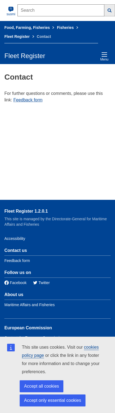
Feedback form (28, 100)
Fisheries (65, 27)
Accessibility (14, 238)
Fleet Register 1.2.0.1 (26, 211)
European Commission (28, 327)
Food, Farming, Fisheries (27, 27)
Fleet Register (17, 36)
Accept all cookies (41, 386)
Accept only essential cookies (52, 400)
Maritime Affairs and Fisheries (29, 305)
